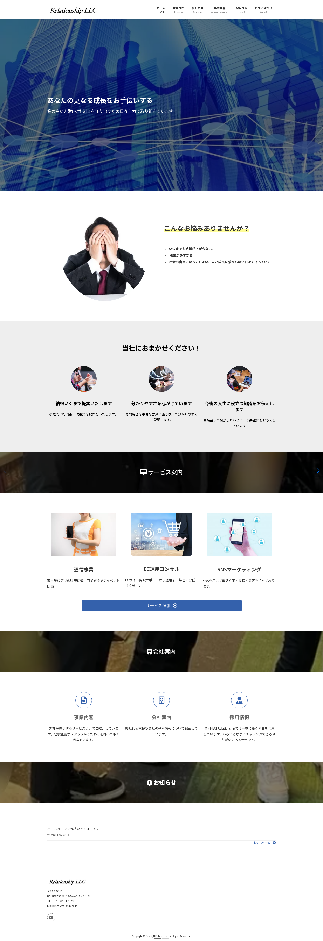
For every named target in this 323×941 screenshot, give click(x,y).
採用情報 (239, 717)
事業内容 (84, 717)
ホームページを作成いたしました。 (73, 829)
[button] (157, 938)
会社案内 (161, 717)
